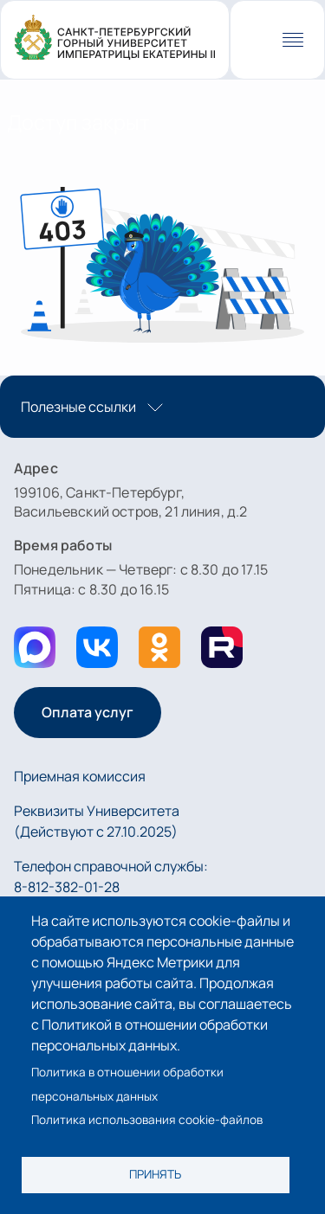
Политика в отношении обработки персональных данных (127, 1083)
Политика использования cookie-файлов (147, 1119)
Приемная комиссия (80, 776)
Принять (155, 1174)
